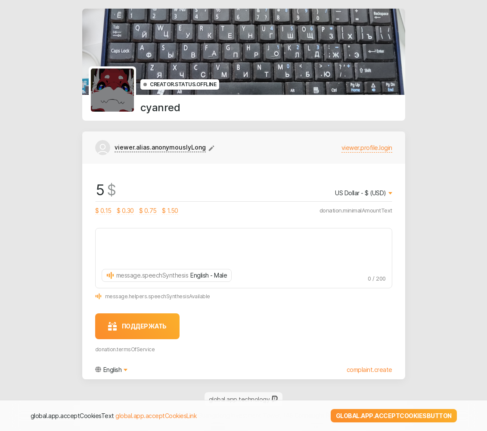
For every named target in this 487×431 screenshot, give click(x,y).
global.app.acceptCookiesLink (155, 415)
